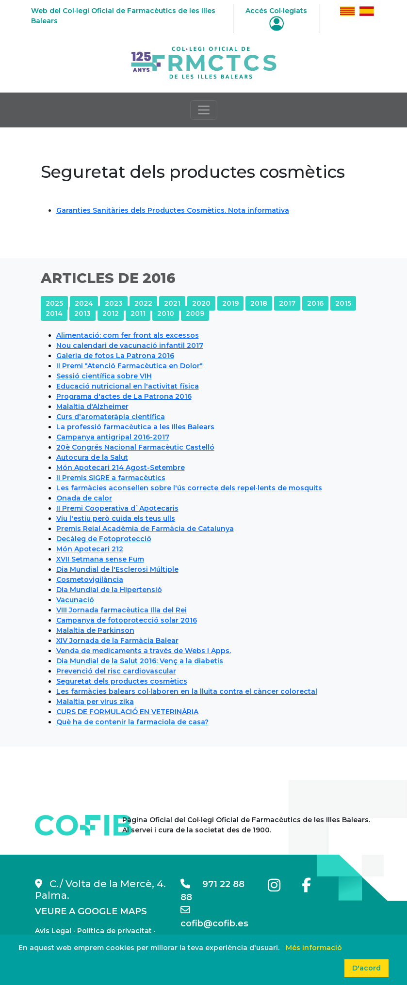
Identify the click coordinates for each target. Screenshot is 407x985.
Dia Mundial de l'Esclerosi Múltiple (117, 569)
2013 (82, 313)
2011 (138, 313)
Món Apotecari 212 (89, 549)
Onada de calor (84, 498)
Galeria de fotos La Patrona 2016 (115, 355)
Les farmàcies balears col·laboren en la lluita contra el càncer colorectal (186, 691)
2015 (343, 303)
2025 (54, 303)
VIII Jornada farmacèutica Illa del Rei (121, 610)
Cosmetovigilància (89, 579)
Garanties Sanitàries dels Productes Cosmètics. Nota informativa (172, 210)
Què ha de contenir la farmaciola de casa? (132, 722)
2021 (172, 303)
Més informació (314, 947)
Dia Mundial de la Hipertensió (109, 589)
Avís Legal (53, 930)
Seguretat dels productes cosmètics (121, 681)
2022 (143, 303)
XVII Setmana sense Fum (100, 559)
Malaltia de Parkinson (95, 630)
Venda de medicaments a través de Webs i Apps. (143, 650)
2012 (110, 313)
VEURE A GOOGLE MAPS (91, 911)
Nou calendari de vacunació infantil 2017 (129, 345)
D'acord (366, 968)
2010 (165, 313)
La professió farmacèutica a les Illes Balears (135, 426)
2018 (258, 303)
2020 (201, 303)
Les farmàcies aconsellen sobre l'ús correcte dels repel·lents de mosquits (189, 488)
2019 (230, 303)
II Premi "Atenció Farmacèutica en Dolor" (129, 365)
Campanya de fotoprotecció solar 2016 (126, 620)
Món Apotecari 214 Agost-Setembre (120, 467)
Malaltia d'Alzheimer (92, 406)
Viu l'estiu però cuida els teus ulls (115, 518)
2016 (315, 303)
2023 (114, 303)
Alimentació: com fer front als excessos (127, 335)
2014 (54, 313)
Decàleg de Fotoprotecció (103, 538)
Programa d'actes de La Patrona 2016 (124, 396)
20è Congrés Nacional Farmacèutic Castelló (135, 447)
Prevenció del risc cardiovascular (116, 671)
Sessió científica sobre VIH (104, 376)
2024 (84, 303)
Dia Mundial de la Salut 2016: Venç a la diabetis (139, 661)
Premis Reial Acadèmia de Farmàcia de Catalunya (145, 528)
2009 (195, 313)
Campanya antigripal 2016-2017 (112, 437)
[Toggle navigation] (203, 110)
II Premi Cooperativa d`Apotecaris (117, 508)
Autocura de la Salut (92, 457)
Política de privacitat (114, 930)
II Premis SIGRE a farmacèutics (110, 477)
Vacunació (75, 599)
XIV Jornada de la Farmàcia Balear (117, 640)
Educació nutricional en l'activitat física (127, 386)
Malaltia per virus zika (95, 701)
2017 (287, 303)
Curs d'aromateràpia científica (110, 416)
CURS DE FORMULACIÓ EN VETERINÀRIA (127, 711)
